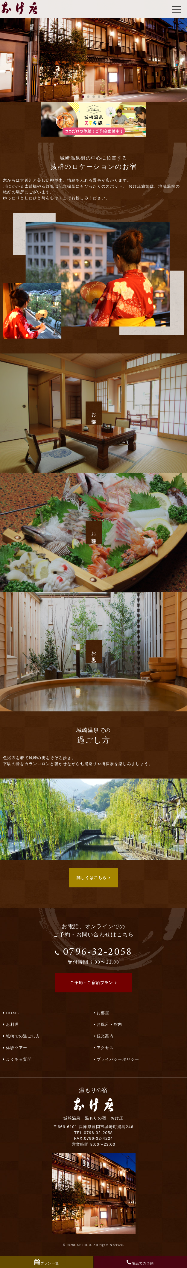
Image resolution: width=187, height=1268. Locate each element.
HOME (12, 1013)
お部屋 (103, 1013)
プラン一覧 (50, 1263)
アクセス (105, 1047)
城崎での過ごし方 (23, 1036)
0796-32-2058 (93, 955)
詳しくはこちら (92, 877)
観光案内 (105, 1036)
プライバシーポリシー (118, 1059)
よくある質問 (19, 1059)
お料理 (12, 1024)
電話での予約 (143, 1263)
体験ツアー (17, 1047)
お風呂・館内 (109, 1024)
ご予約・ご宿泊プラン (91, 982)
